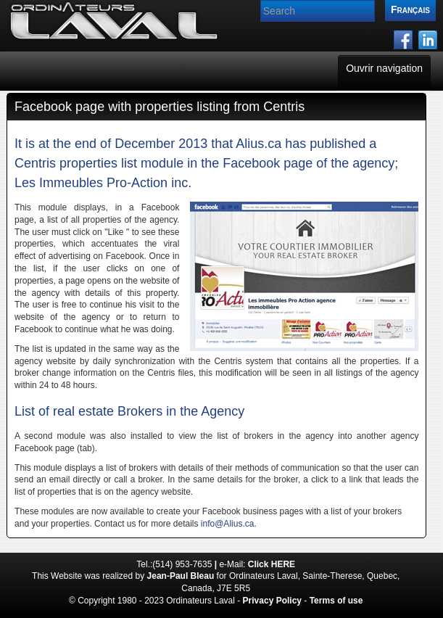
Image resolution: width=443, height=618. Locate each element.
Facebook (251, 163)
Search (260, 0)
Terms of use (336, 601)
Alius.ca (258, 143)
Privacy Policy (272, 601)
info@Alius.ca (227, 524)
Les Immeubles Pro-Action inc (101, 183)
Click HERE (271, 564)
